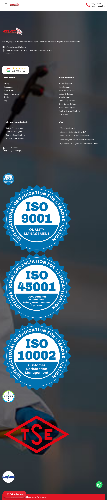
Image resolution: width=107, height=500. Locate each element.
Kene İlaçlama (64, 87)
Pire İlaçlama (64, 114)
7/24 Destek (96, 3)
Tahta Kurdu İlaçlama (67, 107)
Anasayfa (7, 83)
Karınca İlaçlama (65, 83)
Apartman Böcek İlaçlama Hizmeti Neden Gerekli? (79, 143)
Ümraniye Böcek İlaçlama (15, 135)
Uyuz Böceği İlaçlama (67, 101)
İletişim (6, 97)
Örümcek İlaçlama (66, 94)
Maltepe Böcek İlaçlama (14, 128)
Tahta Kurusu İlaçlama (67, 104)
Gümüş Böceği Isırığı (67, 128)
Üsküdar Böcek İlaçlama (14, 138)
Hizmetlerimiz (9, 90)
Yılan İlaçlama (64, 97)
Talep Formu (14, 494)
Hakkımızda (8, 87)
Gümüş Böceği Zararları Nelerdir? (73, 132)
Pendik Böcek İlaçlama (13, 131)
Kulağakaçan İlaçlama (67, 90)
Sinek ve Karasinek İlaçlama (69, 111)
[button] (15, 70)
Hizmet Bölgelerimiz (11, 94)
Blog (5, 101)
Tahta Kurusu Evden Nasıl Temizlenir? (74, 136)
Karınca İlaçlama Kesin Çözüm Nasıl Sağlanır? (77, 139)
